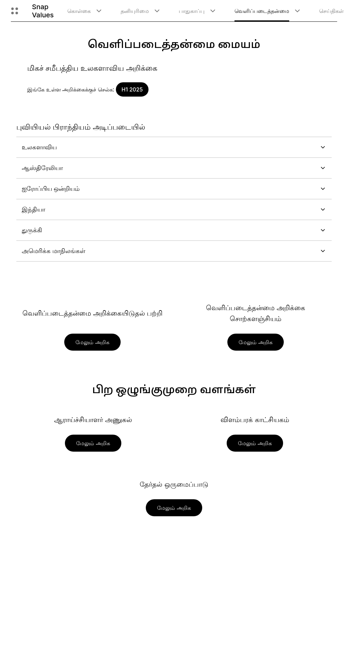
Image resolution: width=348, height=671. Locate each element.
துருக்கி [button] (174, 230)
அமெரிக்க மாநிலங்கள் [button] (174, 250)
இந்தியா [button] (174, 209)
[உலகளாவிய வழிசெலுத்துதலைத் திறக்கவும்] (14, 11)
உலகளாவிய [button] (174, 147)
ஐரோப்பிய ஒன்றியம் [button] (174, 188)
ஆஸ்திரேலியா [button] (174, 167)
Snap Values (43, 11)
